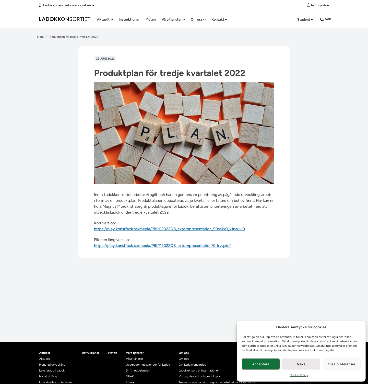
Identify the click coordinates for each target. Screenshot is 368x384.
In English (318, 5)
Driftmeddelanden (138, 370)
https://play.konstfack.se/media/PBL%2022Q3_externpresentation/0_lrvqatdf (162, 245)
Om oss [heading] (184, 353)
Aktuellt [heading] (44, 353)
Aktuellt (105, 19)
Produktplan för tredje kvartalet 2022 (73, 36)
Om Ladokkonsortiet (192, 364)
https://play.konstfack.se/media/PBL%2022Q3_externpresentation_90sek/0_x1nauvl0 (169, 229)
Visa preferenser (341, 364)
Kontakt (219, 19)
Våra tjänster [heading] (135, 353)
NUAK (130, 376)
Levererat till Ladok (52, 370)
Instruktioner (129, 19)
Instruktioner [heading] (90, 353)
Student (305, 19)
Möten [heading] (112, 353)
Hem (40, 36)
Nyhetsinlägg (48, 376)
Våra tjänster (173, 19)
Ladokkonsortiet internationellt (200, 370)
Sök (325, 19)
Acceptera (260, 364)
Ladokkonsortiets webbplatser (67, 5)
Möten (150, 19)
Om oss (198, 19)
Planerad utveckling (52, 364)
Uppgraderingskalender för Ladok (148, 364)
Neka (301, 364)
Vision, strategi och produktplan (200, 376)
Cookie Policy (299, 375)
